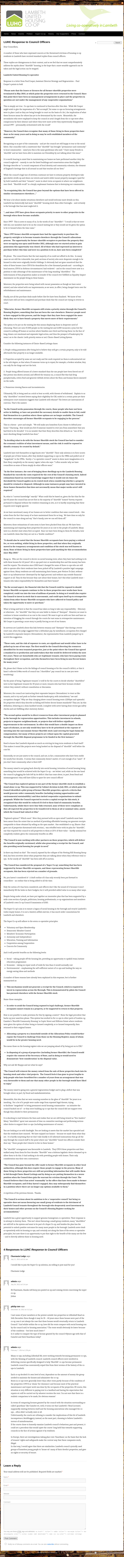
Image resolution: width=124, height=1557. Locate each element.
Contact (82, 34)
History (51, 34)
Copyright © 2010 (7, 1552)
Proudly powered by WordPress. (106, 1552)
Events (21, 34)
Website (6, 1494)
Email (6, 1485)
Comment (7, 1502)
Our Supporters (62, 34)
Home (6, 34)
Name (6, 1477)
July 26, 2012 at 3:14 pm (19, 1284)
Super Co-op (40, 34)
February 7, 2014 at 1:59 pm (21, 1350)
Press (73, 34)
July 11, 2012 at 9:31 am (19, 1259)
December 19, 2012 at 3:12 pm (21, 1310)
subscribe (50, 1544)
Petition (30, 34)
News (13, 34)
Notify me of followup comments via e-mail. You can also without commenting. (36, 1544)
